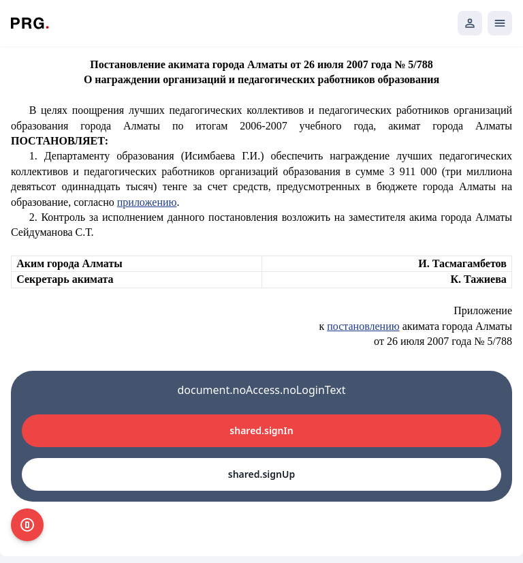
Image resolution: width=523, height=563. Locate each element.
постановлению (363, 326)
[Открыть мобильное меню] (500, 23)
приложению (147, 202)
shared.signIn (261, 430)
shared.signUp (261, 474)
